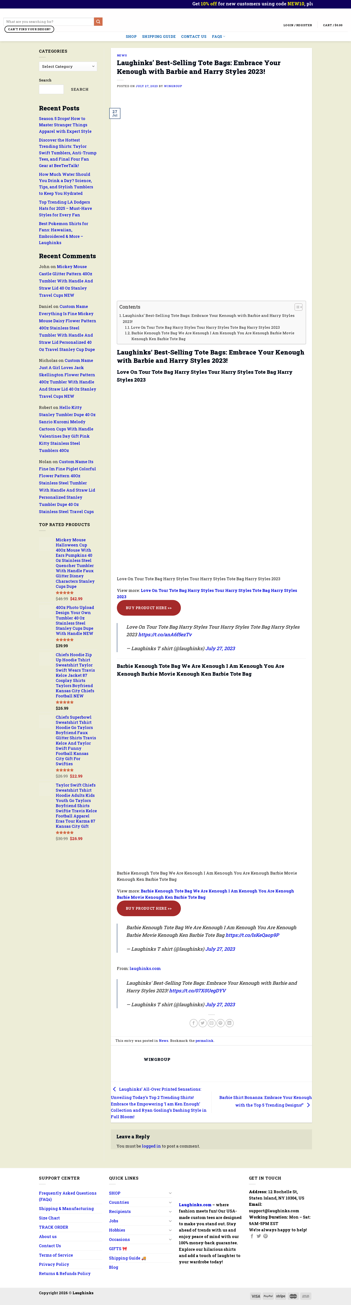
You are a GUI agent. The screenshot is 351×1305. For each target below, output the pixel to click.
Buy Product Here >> (149, 607)
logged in (151, 1146)
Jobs (113, 1220)
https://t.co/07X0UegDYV (197, 990)
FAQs (218, 36)
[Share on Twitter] (203, 1023)
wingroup (173, 86)
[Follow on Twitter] (259, 1236)
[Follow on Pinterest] (265, 1236)
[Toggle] (170, 1193)
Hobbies (117, 1230)
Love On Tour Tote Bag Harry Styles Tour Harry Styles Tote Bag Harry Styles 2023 (205, 327)
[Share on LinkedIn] (229, 1023)
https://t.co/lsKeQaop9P (252, 935)
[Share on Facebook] (194, 1023)
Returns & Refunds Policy (65, 1273)
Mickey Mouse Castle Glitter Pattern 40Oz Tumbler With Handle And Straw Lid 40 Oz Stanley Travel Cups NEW (66, 281)
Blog (113, 1267)
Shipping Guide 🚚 (127, 1258)
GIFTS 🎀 (118, 1248)
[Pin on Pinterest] (220, 1023)
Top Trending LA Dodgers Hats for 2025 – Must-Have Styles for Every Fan (65, 208)
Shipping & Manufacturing (66, 1208)
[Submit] (98, 21)
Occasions (119, 1239)
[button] (296, 307)
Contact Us (193, 36)
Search (45, 80)
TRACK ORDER (53, 1227)
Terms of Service (56, 1255)
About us (48, 1236)
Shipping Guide (159, 36)
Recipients (120, 1211)
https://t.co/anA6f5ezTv (165, 634)
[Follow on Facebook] (252, 1236)
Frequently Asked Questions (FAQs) (67, 1196)
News (122, 55)
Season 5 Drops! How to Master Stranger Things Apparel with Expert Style (65, 125)
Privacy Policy (54, 1264)
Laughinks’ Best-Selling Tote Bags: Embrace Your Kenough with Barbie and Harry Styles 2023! (209, 318)
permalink (204, 1040)
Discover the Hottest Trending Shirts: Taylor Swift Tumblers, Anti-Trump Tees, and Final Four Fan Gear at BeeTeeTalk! (67, 152)
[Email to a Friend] (212, 1023)
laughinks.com (145, 968)
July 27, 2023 (220, 648)
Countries (119, 1202)
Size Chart (49, 1218)
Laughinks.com (195, 1204)
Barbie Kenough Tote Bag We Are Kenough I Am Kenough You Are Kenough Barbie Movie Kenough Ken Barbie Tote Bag (212, 336)
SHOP (131, 36)
